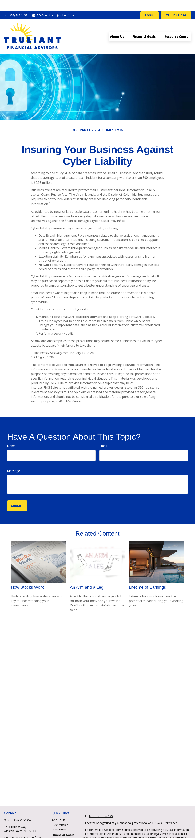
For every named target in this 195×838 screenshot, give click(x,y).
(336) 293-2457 (15, 4)
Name (11, 434)
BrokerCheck (170, 811)
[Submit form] (17, 494)
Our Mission (60, 813)
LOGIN (149, 4)
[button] (117, 25)
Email (103, 434)
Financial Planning (64, 828)
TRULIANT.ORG (176, 4)
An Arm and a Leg (86, 575)
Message (13, 459)
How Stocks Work (27, 575)
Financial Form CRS (101, 804)
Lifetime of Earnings (147, 575)
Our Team (59, 818)
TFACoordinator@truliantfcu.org (54, 4)
